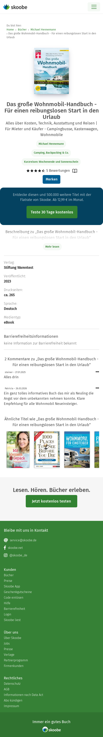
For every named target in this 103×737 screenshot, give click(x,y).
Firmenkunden (13, 666)
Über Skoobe (12, 638)
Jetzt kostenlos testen (51, 501)
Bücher (22, 29)
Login (7, 614)
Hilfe (7, 603)
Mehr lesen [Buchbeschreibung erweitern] (52, 246)
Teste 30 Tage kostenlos (52, 212)
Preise (8, 581)
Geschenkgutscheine (18, 592)
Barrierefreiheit (14, 609)
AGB (6, 689)
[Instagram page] (51, 555)
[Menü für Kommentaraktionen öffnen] (97, 372)
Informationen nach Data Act (23, 695)
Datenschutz (12, 683)
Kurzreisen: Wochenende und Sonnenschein (51, 161)
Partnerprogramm (16, 660)
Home (10, 29)
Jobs (7, 643)
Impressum (11, 706)
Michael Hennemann (43, 29)
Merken (51, 179)
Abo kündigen (13, 700)
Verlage (9, 655)
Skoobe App (12, 586)
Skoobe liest (12, 620)
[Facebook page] (51, 548)
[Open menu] (94, 6)
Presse (8, 649)
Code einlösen (13, 597)
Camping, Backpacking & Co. (51, 152)
